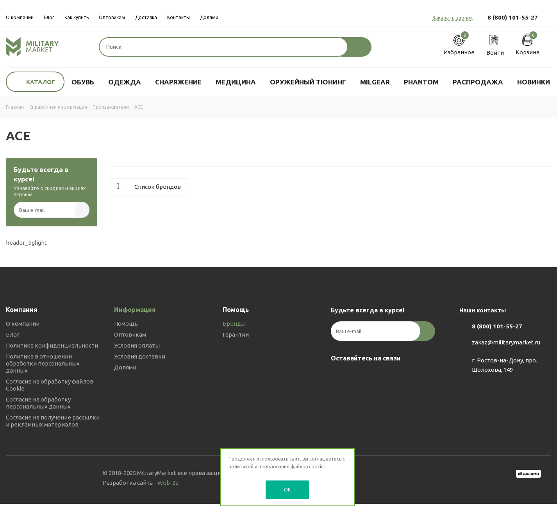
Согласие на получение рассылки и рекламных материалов (53, 421)
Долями (125, 367)
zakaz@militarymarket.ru (506, 342)
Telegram (358, 376)
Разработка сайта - (141, 482)
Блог (13, 334)
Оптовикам (130, 334)
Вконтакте (338, 376)
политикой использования (259, 466)
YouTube (378, 376)
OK (287, 489)
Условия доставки (139, 356)
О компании (22, 323)
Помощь (126, 323)
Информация (135, 309)
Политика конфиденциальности (52, 345)
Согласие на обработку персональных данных (38, 403)
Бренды (234, 323)
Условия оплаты (137, 345)
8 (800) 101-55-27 (512, 17)
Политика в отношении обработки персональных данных (43, 363)
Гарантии (236, 334)
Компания (21, 309)
